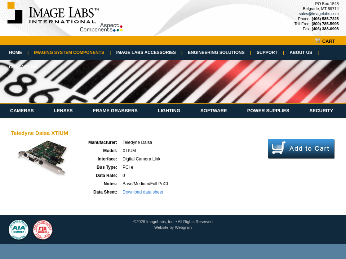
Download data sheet (143, 192)
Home (18, 52)
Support (270, 52)
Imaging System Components (72, 52)
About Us (304, 52)
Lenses (63, 110)
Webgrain (183, 227)
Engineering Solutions (219, 52)
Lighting (169, 110)
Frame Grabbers (115, 110)
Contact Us (23, 66)
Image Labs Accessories (149, 52)
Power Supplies (268, 110)
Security (321, 110)
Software (213, 110)
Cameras (22, 110)
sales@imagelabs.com (319, 14)
